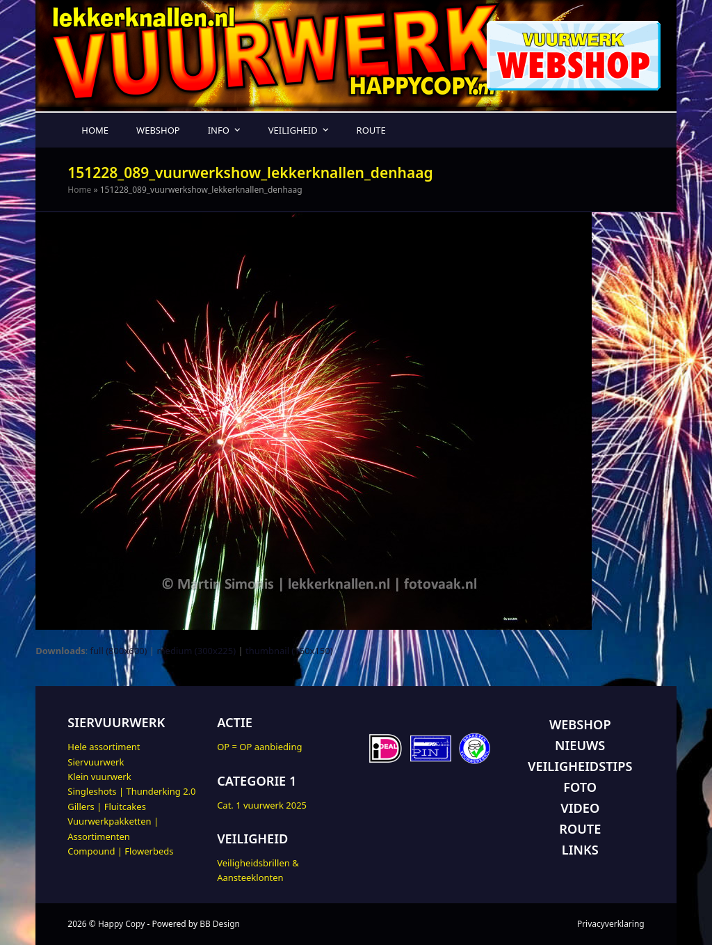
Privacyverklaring (611, 924)
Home (79, 190)
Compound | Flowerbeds (120, 851)
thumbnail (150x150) (289, 650)
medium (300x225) (196, 650)
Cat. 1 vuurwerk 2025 (262, 805)
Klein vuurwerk (99, 776)
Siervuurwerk (95, 762)
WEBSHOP (580, 724)
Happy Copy (121, 924)
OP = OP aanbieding (259, 746)
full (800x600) (118, 650)
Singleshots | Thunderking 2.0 (131, 791)
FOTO (580, 787)
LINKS (580, 849)
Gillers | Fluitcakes (106, 806)
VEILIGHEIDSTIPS (580, 766)
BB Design (220, 924)
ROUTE (580, 828)
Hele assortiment (103, 746)
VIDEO (579, 808)
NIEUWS (580, 745)
